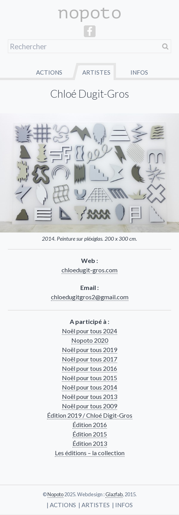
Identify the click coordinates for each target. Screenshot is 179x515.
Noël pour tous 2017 (89, 359)
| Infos (122, 504)
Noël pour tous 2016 (89, 368)
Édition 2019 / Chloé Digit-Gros (89, 415)
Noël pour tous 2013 (89, 396)
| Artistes (94, 504)
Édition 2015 (89, 434)
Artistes (96, 72)
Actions (49, 72)
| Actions (61, 504)
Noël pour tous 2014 (89, 387)
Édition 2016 (89, 424)
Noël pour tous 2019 (89, 349)
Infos (139, 72)
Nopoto (55, 494)
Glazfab (114, 494)
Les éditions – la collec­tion (90, 452)
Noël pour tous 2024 (89, 330)
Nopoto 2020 (89, 340)
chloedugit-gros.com (89, 270)
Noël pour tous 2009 (89, 405)
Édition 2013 (89, 443)
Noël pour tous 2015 (89, 377)
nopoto (89, 13)
